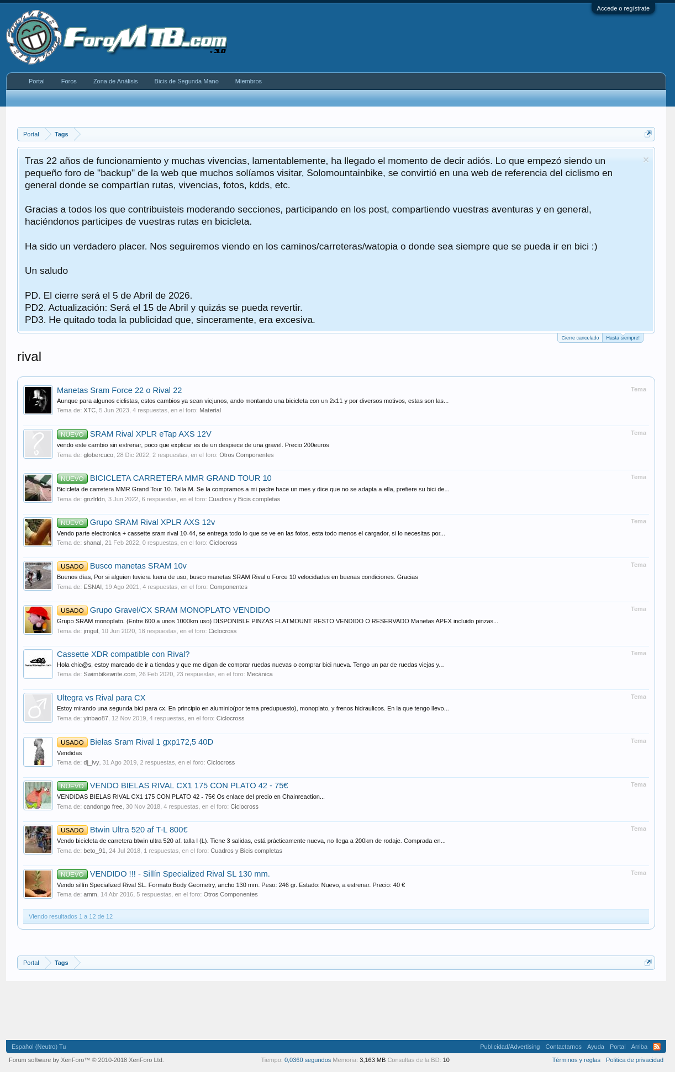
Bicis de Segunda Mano (187, 81)
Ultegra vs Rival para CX (101, 697)
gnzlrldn (94, 499)
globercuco (98, 455)
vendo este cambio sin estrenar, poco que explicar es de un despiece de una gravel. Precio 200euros (193, 445)
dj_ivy (91, 762)
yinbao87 (95, 718)
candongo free (102, 806)
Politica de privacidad (634, 1060)
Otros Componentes (246, 455)
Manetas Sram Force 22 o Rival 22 (119, 390)
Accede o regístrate (623, 8)
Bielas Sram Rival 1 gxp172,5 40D (135, 741)
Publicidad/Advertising (510, 1046)
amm (90, 894)
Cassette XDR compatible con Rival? (123, 654)
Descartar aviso (646, 160)
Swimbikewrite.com (109, 674)
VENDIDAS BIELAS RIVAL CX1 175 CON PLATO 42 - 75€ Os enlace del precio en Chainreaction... (191, 796)
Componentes (228, 586)
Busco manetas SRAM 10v (122, 565)
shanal (92, 542)
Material (210, 410)
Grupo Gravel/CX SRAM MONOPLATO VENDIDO (163, 610)
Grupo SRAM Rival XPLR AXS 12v (136, 522)
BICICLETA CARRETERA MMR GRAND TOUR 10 (164, 478)
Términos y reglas (576, 1060)
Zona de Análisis (115, 81)
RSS (657, 1046)
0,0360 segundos (307, 1060)
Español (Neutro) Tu (39, 1046)
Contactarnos (563, 1046)
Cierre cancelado (580, 338)
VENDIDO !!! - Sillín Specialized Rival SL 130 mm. (163, 873)
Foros (69, 81)
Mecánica (260, 674)
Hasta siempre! (623, 337)
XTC (89, 410)
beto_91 (94, 850)
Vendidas (69, 753)
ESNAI (92, 586)
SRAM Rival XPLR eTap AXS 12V (134, 433)
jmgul (90, 631)
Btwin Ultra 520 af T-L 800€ (122, 829)
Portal (37, 81)
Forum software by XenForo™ (86, 1060)
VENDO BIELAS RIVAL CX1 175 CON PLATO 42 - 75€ (172, 785)
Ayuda (595, 1046)
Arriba (639, 1046)
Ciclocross (223, 542)
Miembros (248, 81)
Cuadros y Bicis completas (245, 499)
